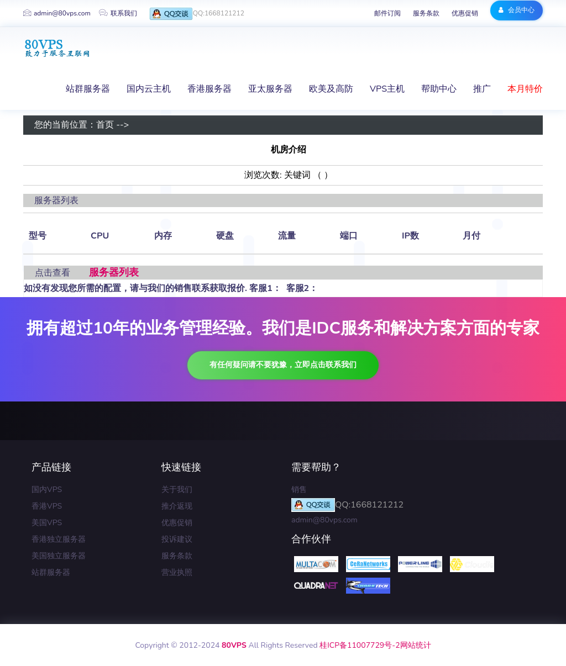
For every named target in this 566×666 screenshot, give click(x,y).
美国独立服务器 (59, 556)
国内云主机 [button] (149, 89)
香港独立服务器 (59, 539)
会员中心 (516, 10)
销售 (299, 489)
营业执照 (176, 572)
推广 (482, 89)
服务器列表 (114, 272)
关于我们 (176, 489)
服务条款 (426, 13)
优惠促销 (465, 13)
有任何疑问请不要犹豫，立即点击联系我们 (283, 365)
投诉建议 (176, 539)
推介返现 (176, 506)
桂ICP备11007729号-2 (359, 645)
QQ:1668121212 (196, 14)
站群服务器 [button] (88, 89)
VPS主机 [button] (387, 89)
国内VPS (47, 489)
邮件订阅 (387, 13)
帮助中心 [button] (439, 89)
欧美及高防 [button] (331, 89)
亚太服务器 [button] (270, 89)
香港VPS (47, 506)
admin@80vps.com (57, 13)
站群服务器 (51, 572)
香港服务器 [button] (209, 89)
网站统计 (415, 645)
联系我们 (118, 13)
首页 (105, 125)
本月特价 (525, 89)
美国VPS (47, 522)
